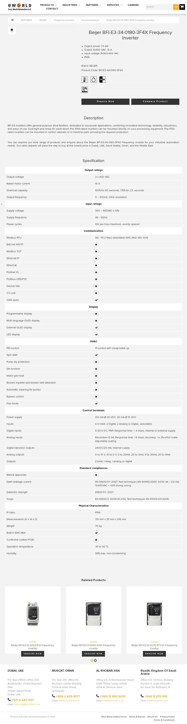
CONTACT (52, 8)
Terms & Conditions (164, 720)
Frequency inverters (64, 20)
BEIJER (43, 20)
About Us (153, 717)
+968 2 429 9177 (68, 696)
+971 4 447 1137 (23, 700)
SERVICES (113, 5)
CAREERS (133, 5)
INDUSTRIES (69, 5)
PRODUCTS (47, 5)
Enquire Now (105, 101)
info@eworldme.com (68, 701)
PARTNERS (92, 5)
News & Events (137, 717)
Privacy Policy (167, 717)
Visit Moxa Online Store (114, 717)
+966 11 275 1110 (155, 696)
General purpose (90, 20)
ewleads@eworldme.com (27, 704)
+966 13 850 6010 (112, 696)
